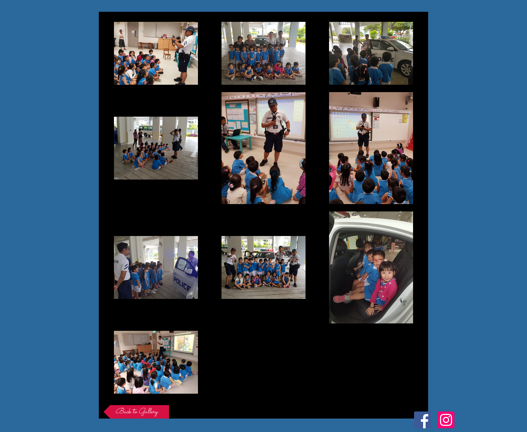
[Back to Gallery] (136, 412)
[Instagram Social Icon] (446, 419)
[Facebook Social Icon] (422, 419)
